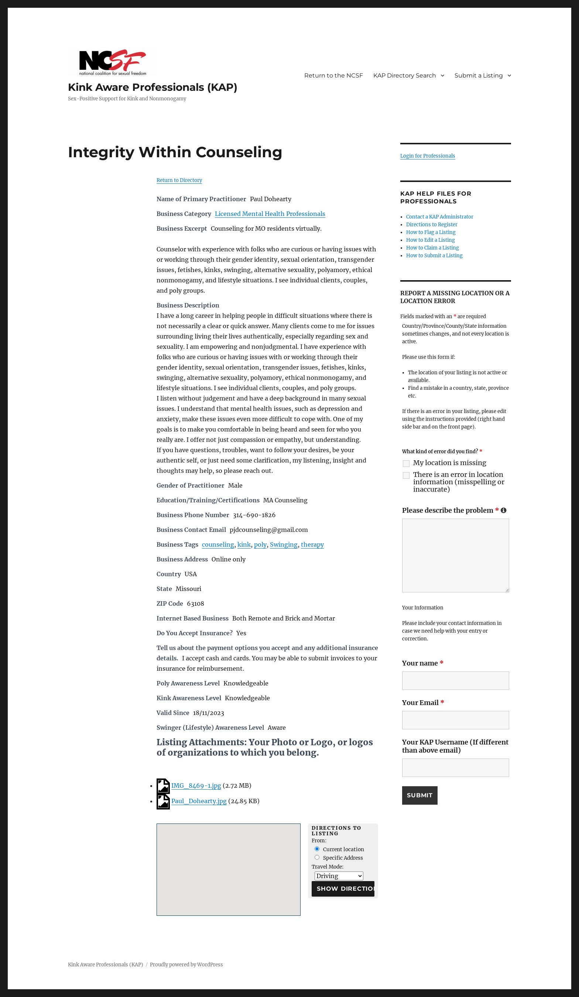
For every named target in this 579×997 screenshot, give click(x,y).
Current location (339, 849)
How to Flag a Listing (431, 232)
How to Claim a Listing (432, 248)
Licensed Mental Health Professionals (270, 213)
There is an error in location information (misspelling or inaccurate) (458, 482)
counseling (218, 544)
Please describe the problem (454, 510)
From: (319, 841)
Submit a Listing (479, 75)
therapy (312, 544)
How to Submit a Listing (434, 255)
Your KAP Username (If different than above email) (455, 746)
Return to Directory (179, 180)
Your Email (423, 702)
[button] (228, 863)
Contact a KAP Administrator (439, 217)
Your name (423, 663)
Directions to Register (432, 224)
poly (260, 544)
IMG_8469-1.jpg (196, 785)
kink (244, 544)
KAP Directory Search (404, 75)
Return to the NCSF (333, 75)
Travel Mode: (328, 867)
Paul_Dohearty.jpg (199, 801)
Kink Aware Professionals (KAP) (152, 87)
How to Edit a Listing (430, 240)
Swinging (284, 544)
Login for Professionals (427, 156)
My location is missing (449, 463)
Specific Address (339, 858)
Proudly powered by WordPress (186, 965)
